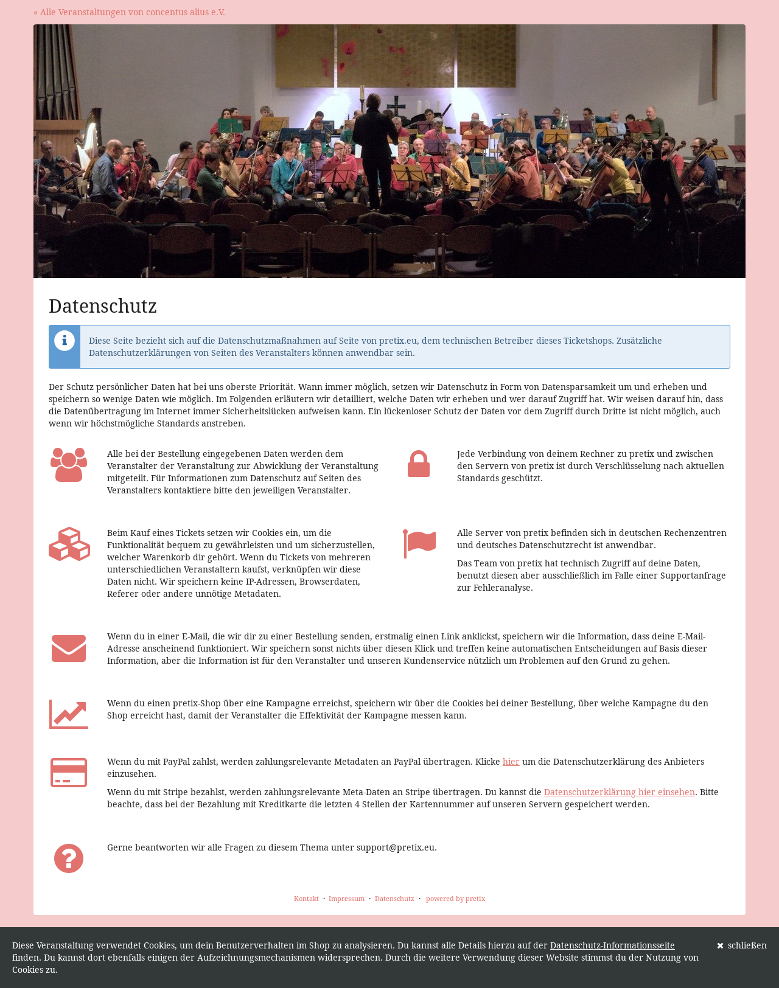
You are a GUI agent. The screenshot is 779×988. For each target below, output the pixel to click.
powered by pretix (455, 898)
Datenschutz (394, 898)
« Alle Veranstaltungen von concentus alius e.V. (129, 12)
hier (511, 761)
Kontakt (306, 898)
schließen (742, 945)
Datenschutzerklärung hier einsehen (619, 792)
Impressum (347, 898)
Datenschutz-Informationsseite (612, 945)
